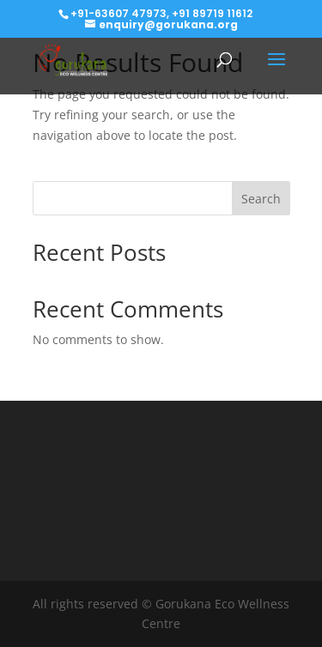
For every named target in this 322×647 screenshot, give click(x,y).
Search (261, 198)
